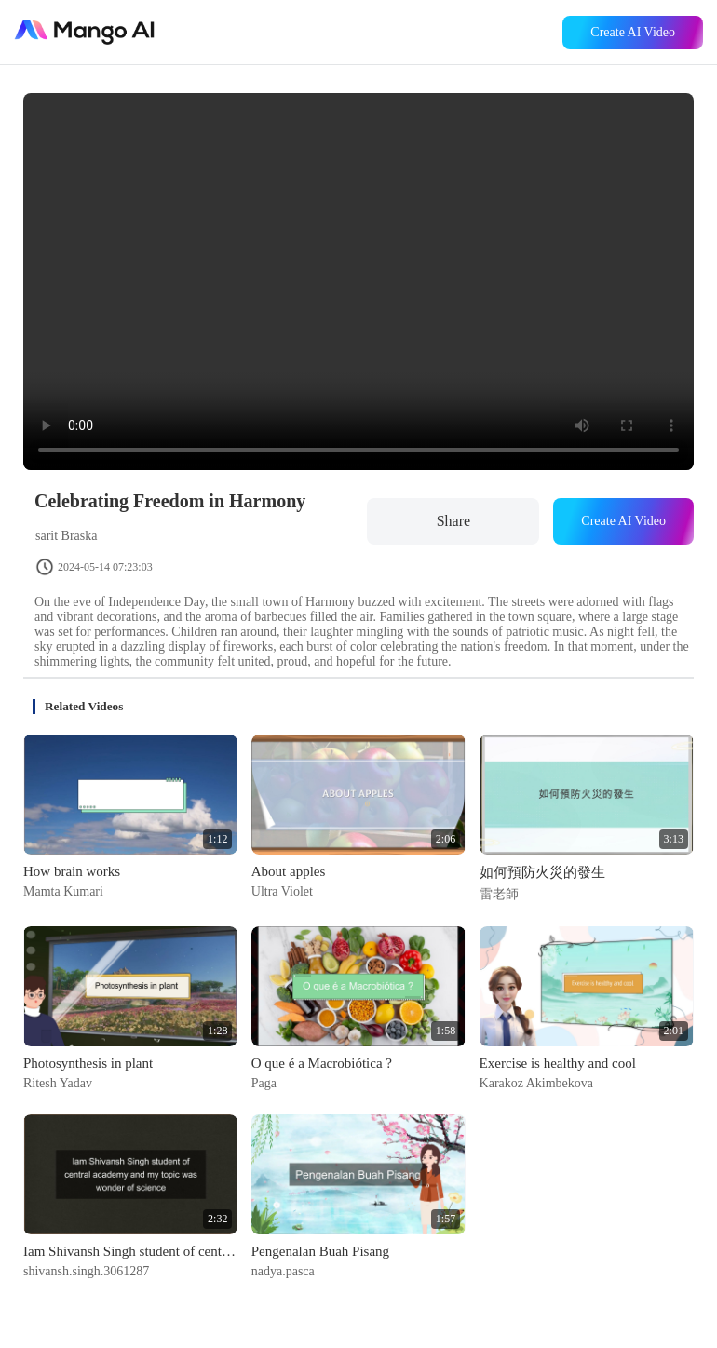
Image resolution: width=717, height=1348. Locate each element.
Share (453, 521)
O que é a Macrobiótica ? (321, 1063)
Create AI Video (632, 32)
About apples (288, 871)
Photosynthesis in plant (88, 1063)
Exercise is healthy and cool (558, 1063)
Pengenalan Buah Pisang (320, 1251)
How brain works (71, 871)
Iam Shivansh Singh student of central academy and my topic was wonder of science (130, 1251)
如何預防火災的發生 (542, 872)
